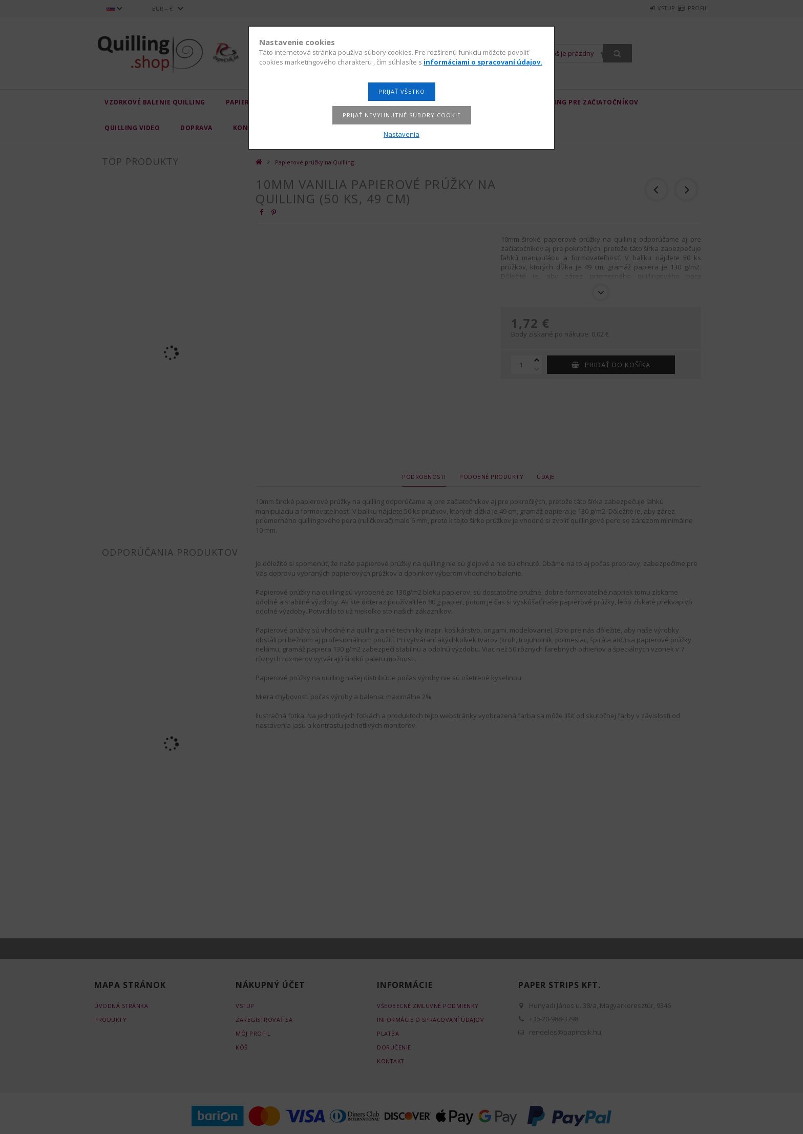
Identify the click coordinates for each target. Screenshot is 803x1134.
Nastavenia (401, 134)
